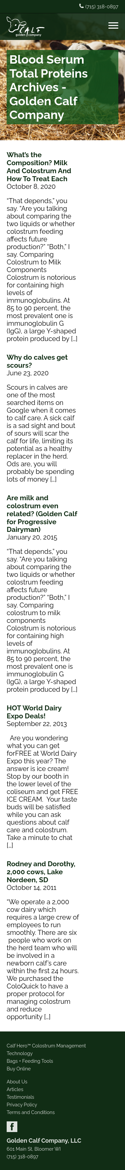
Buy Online (19, 1068)
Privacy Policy (22, 1104)
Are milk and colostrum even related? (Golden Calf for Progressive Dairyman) (42, 514)
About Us (17, 1081)
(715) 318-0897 (22, 1156)
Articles (15, 1089)
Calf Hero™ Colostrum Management (46, 1045)
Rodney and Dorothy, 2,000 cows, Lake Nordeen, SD (41, 872)
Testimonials (20, 1097)
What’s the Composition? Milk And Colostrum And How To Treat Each (39, 167)
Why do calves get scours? (37, 361)
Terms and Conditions (31, 1112)
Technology (20, 1053)
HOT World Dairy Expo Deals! (34, 712)
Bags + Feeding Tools (30, 1061)
